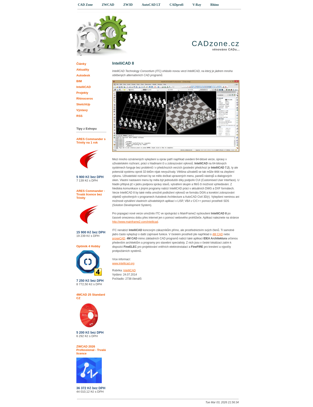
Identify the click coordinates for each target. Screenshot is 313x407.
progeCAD (118, 238)
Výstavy (82, 110)
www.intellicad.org (123, 263)
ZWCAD (108, 4)
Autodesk (83, 75)
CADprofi (176, 4)
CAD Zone (85, 4)
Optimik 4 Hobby (89, 260)
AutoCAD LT (151, 4)
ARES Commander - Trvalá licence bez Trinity (90, 208)
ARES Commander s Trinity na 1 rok (90, 154)
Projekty (82, 92)
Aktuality (82, 69)
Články (81, 64)
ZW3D (128, 4)
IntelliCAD (129, 270)
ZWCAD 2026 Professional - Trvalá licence (91, 364)
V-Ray (196, 4)
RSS (79, 116)
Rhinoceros (84, 98)
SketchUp (83, 104)
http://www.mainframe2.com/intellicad (135, 221)
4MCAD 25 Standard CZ (90, 310)
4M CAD (217, 234)
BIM (79, 81)
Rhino (214, 4)
